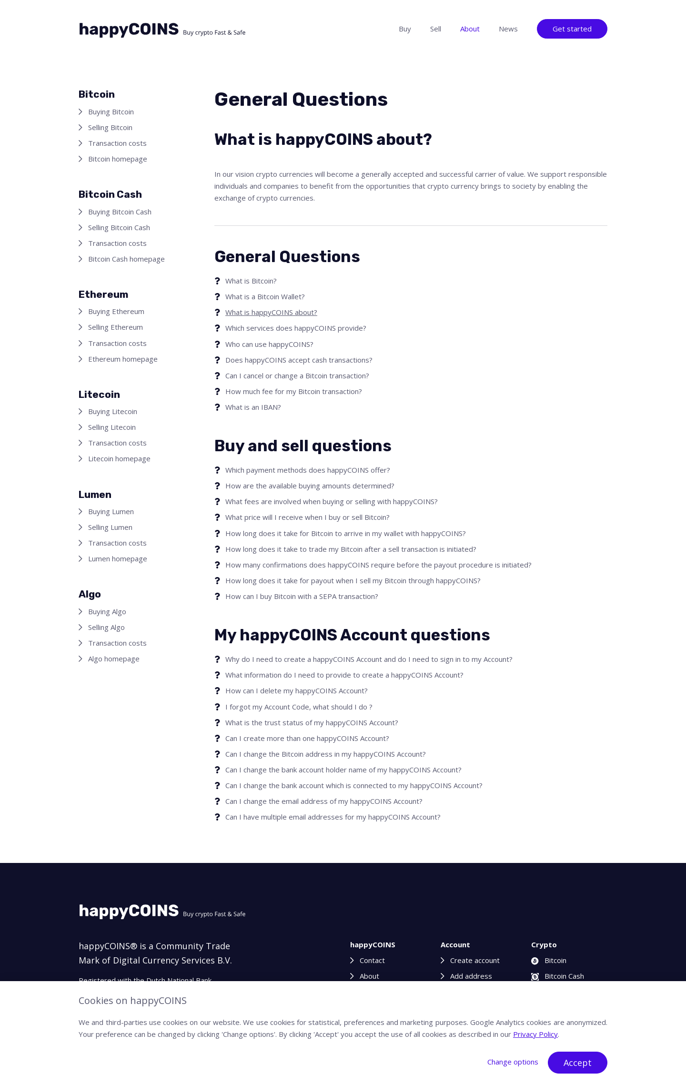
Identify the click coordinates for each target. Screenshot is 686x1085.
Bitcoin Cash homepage (126, 259)
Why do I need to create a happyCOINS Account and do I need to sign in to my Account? (369, 659)
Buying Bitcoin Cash (119, 211)
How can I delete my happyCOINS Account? (296, 690)
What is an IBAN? (253, 407)
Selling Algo (106, 627)
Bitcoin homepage (117, 158)
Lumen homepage (117, 558)
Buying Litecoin (112, 411)
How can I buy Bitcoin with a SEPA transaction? (301, 596)
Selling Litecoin (112, 427)
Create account (475, 960)
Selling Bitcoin (110, 127)
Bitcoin (548, 960)
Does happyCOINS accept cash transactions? (299, 360)
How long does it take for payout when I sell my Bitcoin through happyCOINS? (353, 580)
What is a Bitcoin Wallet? (265, 296)
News (508, 28)
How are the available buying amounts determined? (309, 485)
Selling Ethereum (115, 327)
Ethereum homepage (123, 359)
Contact (372, 960)
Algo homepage (114, 658)
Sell (435, 28)
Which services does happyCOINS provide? (295, 328)
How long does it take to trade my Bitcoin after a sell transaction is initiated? (350, 549)
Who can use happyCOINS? (269, 344)
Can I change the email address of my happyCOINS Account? (324, 801)
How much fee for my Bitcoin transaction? (293, 391)
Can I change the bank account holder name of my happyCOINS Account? (343, 769)
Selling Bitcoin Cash (119, 227)
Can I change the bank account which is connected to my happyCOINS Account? (354, 785)
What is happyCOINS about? (271, 312)
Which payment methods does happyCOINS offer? (307, 470)
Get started (572, 28)
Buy (405, 28)
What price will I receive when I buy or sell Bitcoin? (307, 517)
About (470, 28)
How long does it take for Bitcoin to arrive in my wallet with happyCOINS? (345, 533)
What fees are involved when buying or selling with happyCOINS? (331, 501)
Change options (512, 1061)
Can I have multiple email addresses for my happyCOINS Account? (333, 816)
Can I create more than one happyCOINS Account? (307, 738)
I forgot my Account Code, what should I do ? (299, 706)
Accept (578, 1062)
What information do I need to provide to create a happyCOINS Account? (344, 674)
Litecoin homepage (119, 458)
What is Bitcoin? (251, 280)
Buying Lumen (111, 511)
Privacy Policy (535, 1034)
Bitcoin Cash (557, 976)
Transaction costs (117, 143)
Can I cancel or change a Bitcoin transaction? (297, 375)
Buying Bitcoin (111, 111)
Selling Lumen (110, 527)
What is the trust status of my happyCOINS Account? (311, 722)
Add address (471, 976)
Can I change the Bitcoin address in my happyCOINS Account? (325, 754)
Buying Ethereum (116, 311)
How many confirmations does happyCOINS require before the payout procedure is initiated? (378, 564)
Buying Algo (107, 611)
